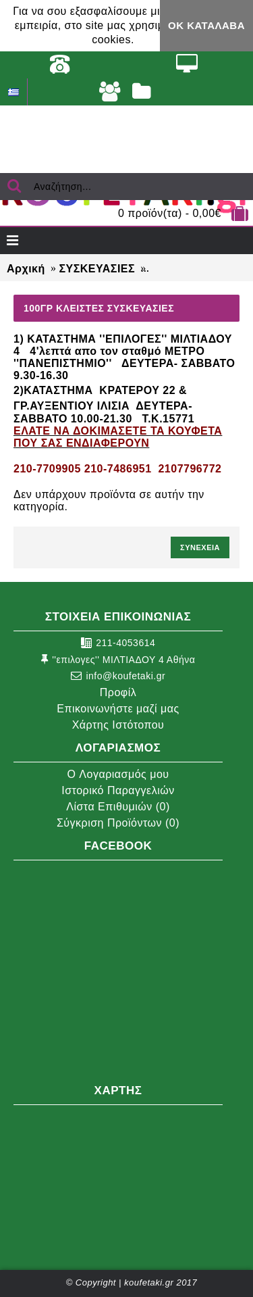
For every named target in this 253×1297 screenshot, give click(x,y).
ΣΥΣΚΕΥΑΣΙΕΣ (97, 268)
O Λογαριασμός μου (118, 774)
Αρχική (26, 268)
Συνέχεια (200, 547)
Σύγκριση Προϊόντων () (118, 823)
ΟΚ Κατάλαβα (206, 25)
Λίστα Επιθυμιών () (118, 806)
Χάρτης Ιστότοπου (118, 725)
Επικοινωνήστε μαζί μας (118, 708)
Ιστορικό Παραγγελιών (117, 790)
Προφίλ (118, 692)
